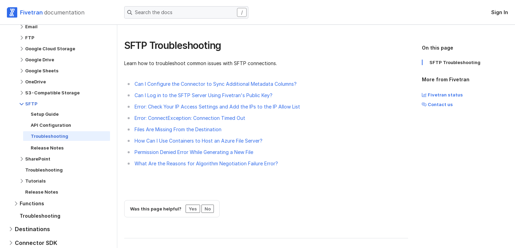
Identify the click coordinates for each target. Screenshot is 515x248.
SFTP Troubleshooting (455, 62)
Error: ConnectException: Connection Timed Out (190, 118)
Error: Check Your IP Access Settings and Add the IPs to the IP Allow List (217, 107)
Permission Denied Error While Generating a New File (194, 152)
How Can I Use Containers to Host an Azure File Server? (199, 141)
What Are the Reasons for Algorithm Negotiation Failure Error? (206, 163)
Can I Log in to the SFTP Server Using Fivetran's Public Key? (204, 95)
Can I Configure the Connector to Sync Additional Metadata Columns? (216, 84)
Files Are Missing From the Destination (178, 129)
